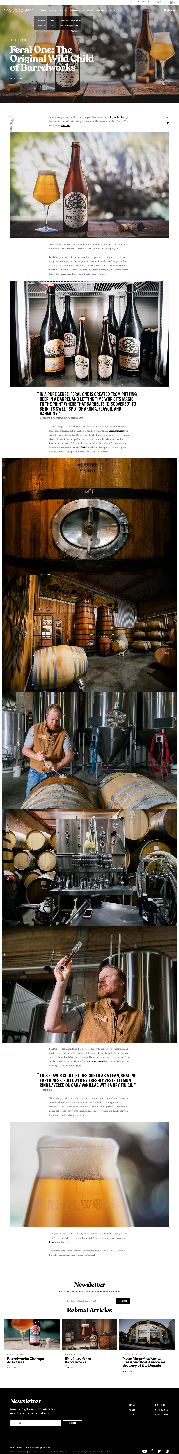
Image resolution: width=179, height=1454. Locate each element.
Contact (133, 1405)
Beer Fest (100, 10)
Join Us (112, 10)
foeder (84, 447)
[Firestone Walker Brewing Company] (140, 2)
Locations (75, 10)
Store (131, 1414)
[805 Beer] (159, 2)
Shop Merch (88, 10)
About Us (63, 10)
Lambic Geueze (96, 1061)
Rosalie (52, 1242)
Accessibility (161, 1414)
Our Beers (42, 10)
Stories (53, 10)
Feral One (65, 125)
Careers (133, 1410)
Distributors (161, 1410)
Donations (160, 1405)
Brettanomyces (116, 431)
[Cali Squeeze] (172, 2)
